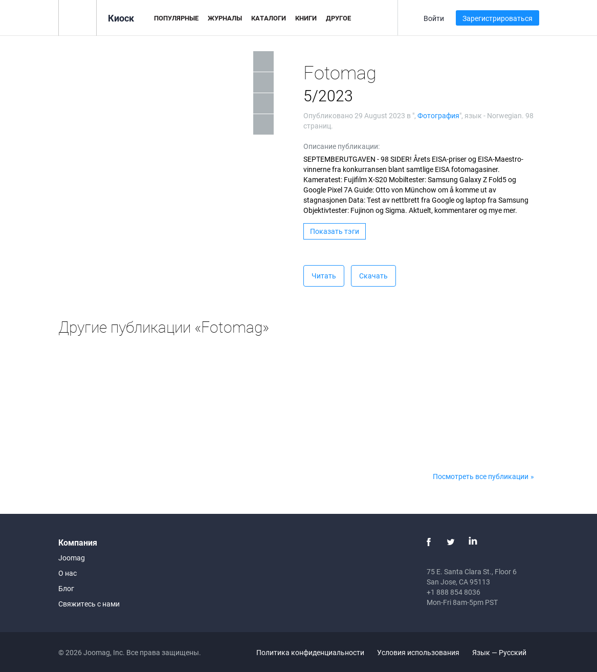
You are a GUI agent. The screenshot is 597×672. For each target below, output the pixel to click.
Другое (338, 18)
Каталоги (268, 18)
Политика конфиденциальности (310, 652)
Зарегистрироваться (497, 18)
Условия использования (418, 652)
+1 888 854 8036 (453, 592)
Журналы (225, 18)
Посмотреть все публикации (480, 476)
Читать (324, 275)
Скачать (373, 275)
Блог (66, 588)
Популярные (176, 18)
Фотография (438, 115)
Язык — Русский (505, 652)
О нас (67, 573)
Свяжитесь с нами (89, 604)
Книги (306, 18)
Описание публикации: (341, 146)
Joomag (71, 557)
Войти (434, 18)
